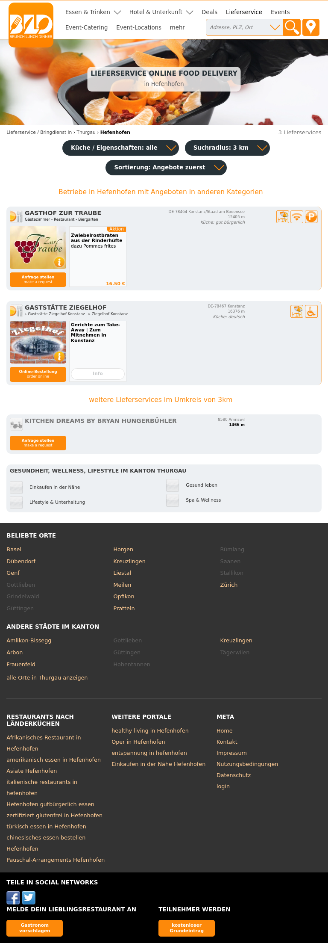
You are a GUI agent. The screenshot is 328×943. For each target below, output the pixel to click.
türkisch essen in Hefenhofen (46, 826)
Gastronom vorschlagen (34, 927)
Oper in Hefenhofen (138, 742)
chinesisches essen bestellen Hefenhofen (45, 843)
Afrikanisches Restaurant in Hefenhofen (43, 743)
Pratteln (124, 608)
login (223, 786)
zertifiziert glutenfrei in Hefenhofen (54, 815)
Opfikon (123, 596)
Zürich (229, 585)
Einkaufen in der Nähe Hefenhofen (158, 764)
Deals (209, 12)
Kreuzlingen (129, 561)
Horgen (123, 549)
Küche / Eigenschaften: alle (114, 148)
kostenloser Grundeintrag (187, 927)
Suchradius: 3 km (221, 148)
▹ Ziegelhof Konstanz (108, 314)
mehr (177, 27)
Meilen (122, 585)
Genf (12, 573)
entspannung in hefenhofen (149, 753)
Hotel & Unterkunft (155, 12)
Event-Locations (138, 27)
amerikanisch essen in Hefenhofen (53, 760)
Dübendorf (20, 561)
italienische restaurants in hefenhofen (41, 787)
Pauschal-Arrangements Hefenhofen (55, 860)
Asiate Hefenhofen (31, 771)
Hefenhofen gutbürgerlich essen (50, 804)
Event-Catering (86, 27)
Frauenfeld (20, 664)
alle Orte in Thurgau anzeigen (47, 677)
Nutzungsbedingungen (247, 764)
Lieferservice (244, 12)
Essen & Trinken (87, 12)
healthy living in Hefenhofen (150, 730)
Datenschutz (234, 775)
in (39, 132)
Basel (13, 549)
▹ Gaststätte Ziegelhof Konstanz (55, 314)
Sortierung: (159, 167)
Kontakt (227, 742)
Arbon (14, 652)
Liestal (122, 573)
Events (280, 12)
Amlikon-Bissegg (28, 640)
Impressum (232, 753)
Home (225, 730)
